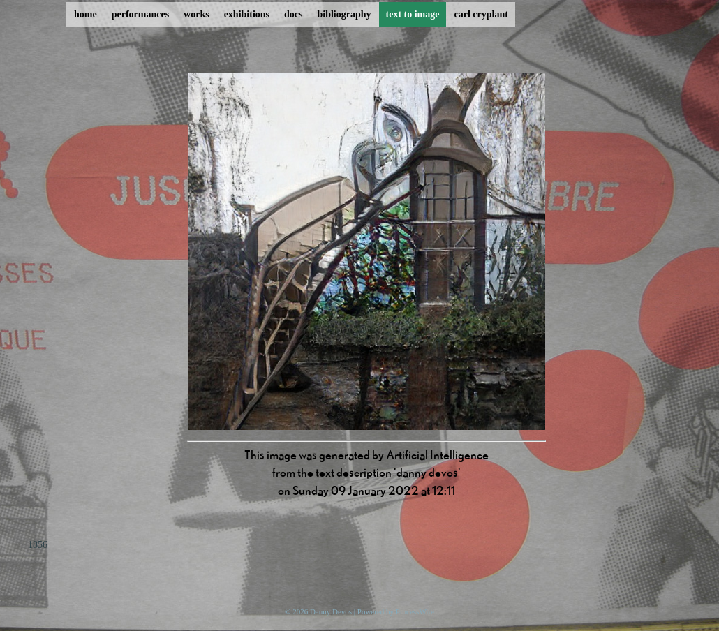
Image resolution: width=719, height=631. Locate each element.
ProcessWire (415, 611)
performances (140, 14)
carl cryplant (480, 14)
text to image (413, 14)
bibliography (344, 14)
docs (293, 14)
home (85, 14)
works (196, 14)
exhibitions (246, 14)
